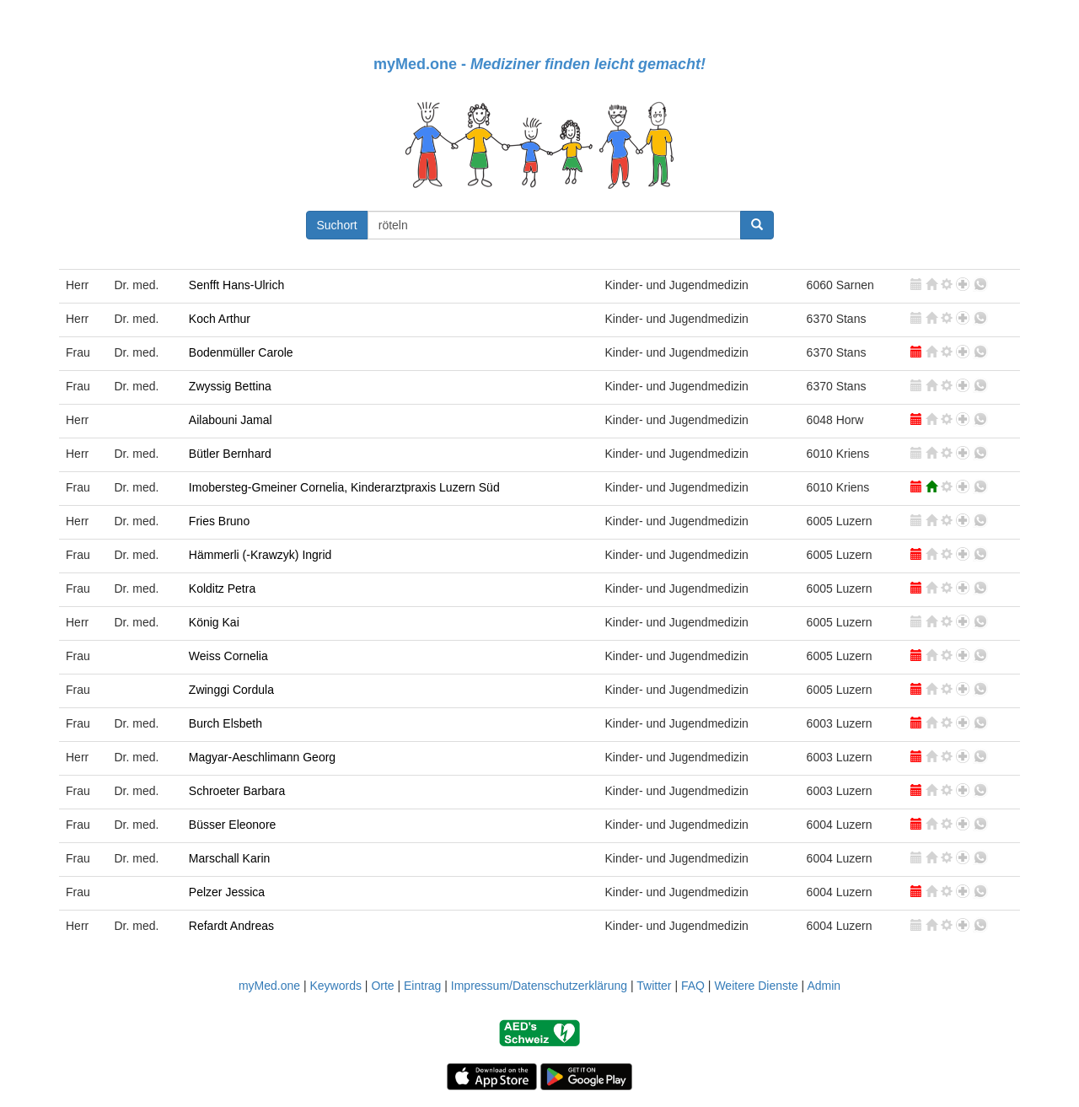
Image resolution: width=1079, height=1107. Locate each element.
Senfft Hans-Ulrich (236, 285)
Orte (382, 985)
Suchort (337, 225)
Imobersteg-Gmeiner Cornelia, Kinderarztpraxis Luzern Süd (344, 487)
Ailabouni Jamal (230, 420)
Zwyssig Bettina (230, 386)
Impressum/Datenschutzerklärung (539, 985)
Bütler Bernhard (230, 453)
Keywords (335, 985)
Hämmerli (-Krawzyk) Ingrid (260, 555)
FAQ (693, 985)
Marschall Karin (229, 858)
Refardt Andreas (231, 925)
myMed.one (269, 985)
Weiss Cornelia (228, 656)
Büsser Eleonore (232, 824)
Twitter (653, 985)
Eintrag (422, 985)
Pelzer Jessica (227, 892)
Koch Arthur (219, 318)
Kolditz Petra (222, 588)
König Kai (214, 622)
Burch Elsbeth (225, 723)
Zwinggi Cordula (231, 689)
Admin (823, 985)
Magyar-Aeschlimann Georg (262, 757)
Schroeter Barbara (237, 791)
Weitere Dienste (755, 985)
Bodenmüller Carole (241, 352)
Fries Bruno (219, 521)
